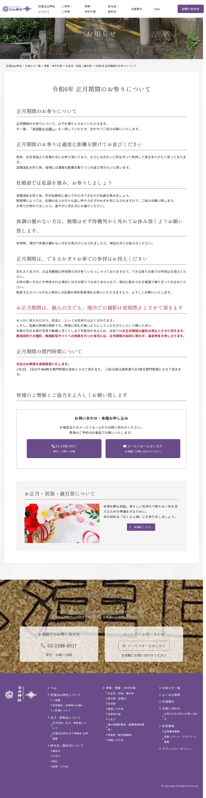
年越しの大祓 (116, 740)
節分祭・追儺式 (117, 698)
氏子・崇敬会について (65, 718)
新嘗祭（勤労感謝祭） (121, 734)
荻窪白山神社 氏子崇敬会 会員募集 (70, 735)
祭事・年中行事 (90, 8)
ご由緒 (56, 700)
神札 (55, 761)
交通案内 (136, 9)
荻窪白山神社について (46, 8)
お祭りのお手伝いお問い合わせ (181, 716)
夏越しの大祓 (116, 708)
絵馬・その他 (60, 766)
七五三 (112, 719)
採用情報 (168, 726)
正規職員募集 (172, 731)
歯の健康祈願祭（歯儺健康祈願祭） (126, 727)
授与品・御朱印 (113, 8)
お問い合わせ (191, 9)
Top (53, 688)
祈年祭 (112, 703)
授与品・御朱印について (67, 745)
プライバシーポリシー (177, 749)
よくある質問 (171, 695)
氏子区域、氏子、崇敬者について (69, 725)
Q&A (157, 9)
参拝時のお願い (43, 129)
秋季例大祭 (114, 714)
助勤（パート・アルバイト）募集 (181, 739)
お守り (56, 756)
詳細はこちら (142, 527)
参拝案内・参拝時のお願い (68, 705)
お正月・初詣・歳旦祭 (121, 693)
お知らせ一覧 (171, 688)
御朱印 (56, 751)
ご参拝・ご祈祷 (67, 8)
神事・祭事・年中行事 (121, 688)
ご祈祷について (61, 710)
